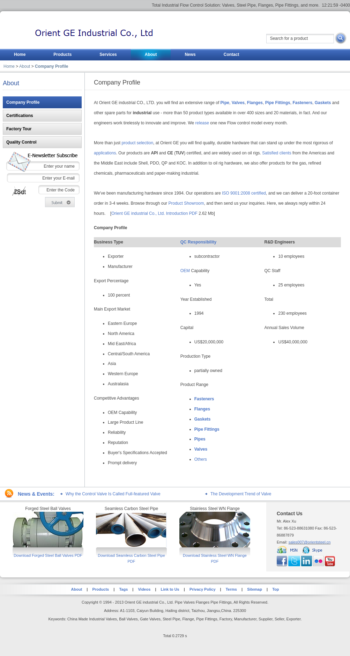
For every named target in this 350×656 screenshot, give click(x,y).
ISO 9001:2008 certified (244, 193)
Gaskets (202, 419)
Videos (144, 589)
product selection (137, 142)
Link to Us (169, 589)
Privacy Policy (202, 589)
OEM (185, 270)
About (24, 66)
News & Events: (36, 494)
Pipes (200, 439)
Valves (200, 449)
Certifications (19, 115)
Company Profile (22, 102)
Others (200, 459)
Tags (123, 589)
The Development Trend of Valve (240, 493)
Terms (231, 589)
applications (105, 153)
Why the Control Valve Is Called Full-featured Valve (113, 493)
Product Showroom (186, 203)
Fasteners (204, 398)
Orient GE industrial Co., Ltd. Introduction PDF (154, 213)
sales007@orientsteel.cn (310, 542)
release (202, 123)
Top (275, 589)
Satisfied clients (276, 153)
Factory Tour (18, 128)
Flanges (202, 409)
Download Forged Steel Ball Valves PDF (48, 555)
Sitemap (254, 589)
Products (100, 589)
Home (9, 66)
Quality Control (21, 142)
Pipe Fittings (206, 429)
